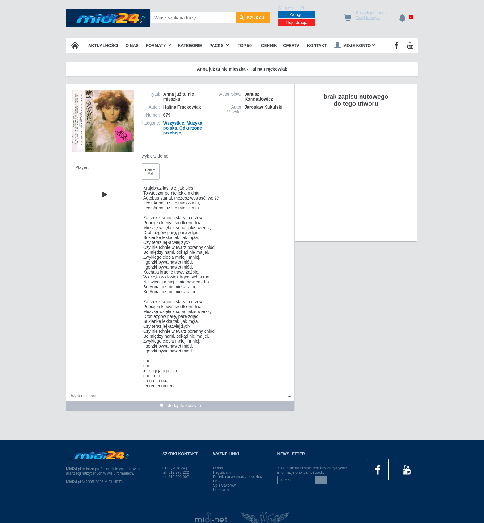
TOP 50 (245, 45)
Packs (219, 45)
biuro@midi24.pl (175, 468)
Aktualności (103, 45)
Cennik (269, 45)
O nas (132, 45)
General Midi (150, 171)
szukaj (252, 17)
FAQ (216, 481)
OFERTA (291, 45)
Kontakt (317, 45)
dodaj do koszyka (180, 405)
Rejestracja (296, 22)
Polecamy (221, 490)
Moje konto (355, 45)
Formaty (159, 45)
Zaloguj (297, 14)
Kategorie (190, 45)
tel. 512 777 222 (175, 472)
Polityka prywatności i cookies (237, 477)
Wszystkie (173, 123)
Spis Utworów (224, 485)
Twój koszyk (368, 17)
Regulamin (222, 472)
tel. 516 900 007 (175, 477)
